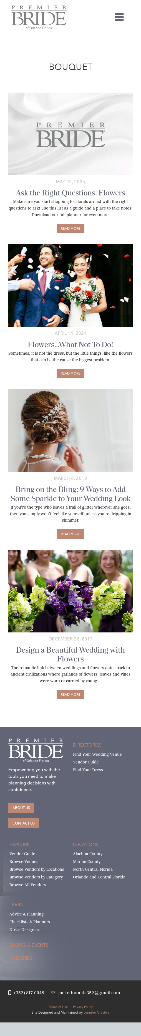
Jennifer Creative (97, 1012)
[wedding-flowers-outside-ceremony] (70, 246)
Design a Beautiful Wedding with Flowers (70, 654)
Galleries (20, 958)
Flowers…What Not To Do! (70, 344)
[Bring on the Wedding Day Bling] (70, 391)
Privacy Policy (83, 1007)
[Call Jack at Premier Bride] (26, 993)
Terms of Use (58, 1007)
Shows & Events (28, 945)
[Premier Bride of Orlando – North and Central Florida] (39, 8)
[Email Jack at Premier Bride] (85, 993)
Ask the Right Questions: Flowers (70, 192)
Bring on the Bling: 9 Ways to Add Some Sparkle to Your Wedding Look (70, 494)
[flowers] (70, 552)
